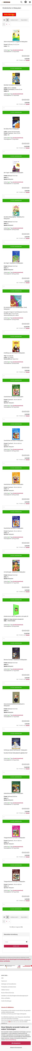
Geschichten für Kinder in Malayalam (13, 396)
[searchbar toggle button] (21, 2)
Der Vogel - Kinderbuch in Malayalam (13, 172)
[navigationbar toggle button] (30, 2)
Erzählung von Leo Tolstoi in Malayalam (14, 353)
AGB (2, 978)
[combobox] (14, 20)
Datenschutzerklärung (10, 1039)
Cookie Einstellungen (6, 1001)
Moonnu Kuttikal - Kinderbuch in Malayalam (15, 659)
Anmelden (16, 946)
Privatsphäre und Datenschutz (8, 987)
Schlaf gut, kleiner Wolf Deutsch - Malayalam (15, 750)
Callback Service (5, 989)
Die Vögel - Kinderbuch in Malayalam (13, 263)
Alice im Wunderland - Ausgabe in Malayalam (15, 41)
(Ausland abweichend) (18, 50)
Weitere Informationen (16, 1047)
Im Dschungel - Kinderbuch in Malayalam (14, 572)
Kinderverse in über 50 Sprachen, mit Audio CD (16, 616)
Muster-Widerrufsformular (7, 992)
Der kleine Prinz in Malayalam (11, 128)
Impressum (4, 981)
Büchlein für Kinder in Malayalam (12, 85)
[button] (4, 20)
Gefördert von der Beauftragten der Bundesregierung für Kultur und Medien (14, 997)
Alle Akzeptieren (16, 1043)
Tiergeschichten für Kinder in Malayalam (14, 837)
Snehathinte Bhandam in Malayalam (13, 793)
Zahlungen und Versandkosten (8, 984)
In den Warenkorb (16, 68)
